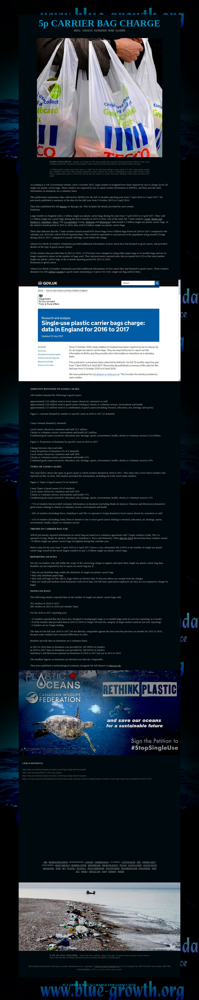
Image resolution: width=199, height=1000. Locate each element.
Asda (147, 218)
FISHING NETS (148, 862)
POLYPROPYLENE (129, 868)
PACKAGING (48, 868)
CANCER (89, 862)
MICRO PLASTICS (110, 865)
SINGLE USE (94, 871)
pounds (60, 271)
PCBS (58, 868)
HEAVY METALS (62, 865)
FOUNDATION (100, 30)
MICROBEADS (94, 865)
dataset (63, 206)
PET (64, 868)
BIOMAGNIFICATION (58, 862)
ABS (45, 862)
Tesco (55, 222)
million (52, 271)
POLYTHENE (144, 868)
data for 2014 (126, 538)
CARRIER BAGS (101, 862)
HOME (111, 30)
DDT (139, 862)
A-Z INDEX (120, 30)
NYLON (123, 865)
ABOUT (77, 30)
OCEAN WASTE (150, 865)
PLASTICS (81, 868)
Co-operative (70, 222)
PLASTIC (71, 868)
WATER (121, 871)
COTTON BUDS (128, 862)
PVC (77, 871)
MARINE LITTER (78, 865)
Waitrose (90, 222)
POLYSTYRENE (113, 868)
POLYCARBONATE (96, 868)
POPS (154, 868)
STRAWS (112, 871)
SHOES (84, 871)
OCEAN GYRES (135, 865)
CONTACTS (87, 30)
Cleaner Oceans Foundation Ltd (106, 966)
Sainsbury (46, 222)
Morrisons (105, 222)
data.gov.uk (115, 665)
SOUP (104, 871)
